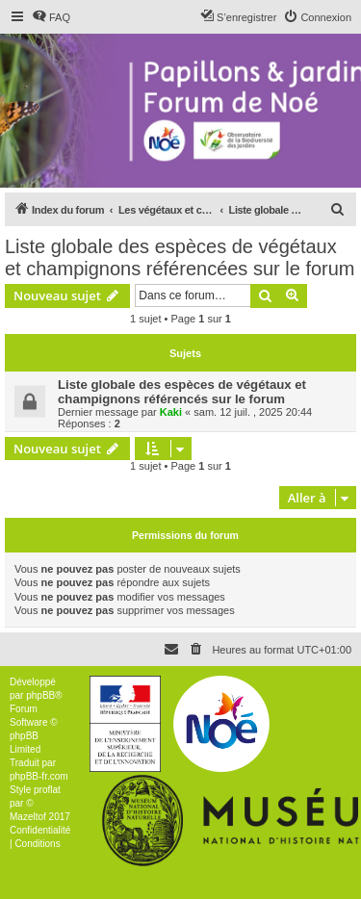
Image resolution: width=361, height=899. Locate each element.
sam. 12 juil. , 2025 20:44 (252, 412)
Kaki (171, 412)
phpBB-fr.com (39, 776)
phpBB (40, 695)
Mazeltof (28, 816)
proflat (47, 789)
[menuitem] (51, 17)
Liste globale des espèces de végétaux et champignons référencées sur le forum (180, 257)
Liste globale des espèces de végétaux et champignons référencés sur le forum (182, 391)
